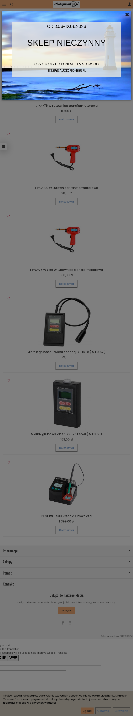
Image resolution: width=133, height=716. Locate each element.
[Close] (127, 14)
